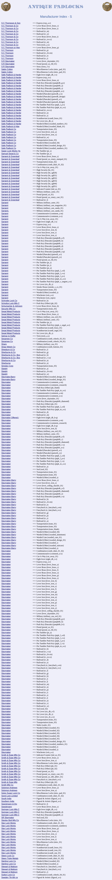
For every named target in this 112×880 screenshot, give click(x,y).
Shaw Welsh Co (8, 347)
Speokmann (6, 807)
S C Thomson (7, 50)
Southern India (7, 801)
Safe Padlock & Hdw (10, 126)
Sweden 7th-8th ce (9, 877)
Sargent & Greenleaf (10, 156)
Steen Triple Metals (9, 858)
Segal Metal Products (10, 311)
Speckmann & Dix (9, 804)
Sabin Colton (7, 69)
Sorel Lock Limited (9, 796)
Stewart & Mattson (9, 867)
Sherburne (6, 363)
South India (6, 799)
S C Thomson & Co (9, 26)
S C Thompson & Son (10, 23)
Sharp (4, 344)
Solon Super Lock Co (10, 793)
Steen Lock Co (7, 856)
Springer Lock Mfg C (10, 809)
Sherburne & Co (8, 352)
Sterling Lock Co (8, 861)
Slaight (4, 369)
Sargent (4, 203)
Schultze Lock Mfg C (10, 303)
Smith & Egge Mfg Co (10, 755)
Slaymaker (6, 382)
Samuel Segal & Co (10, 154)
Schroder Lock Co (9, 301)
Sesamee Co (7, 339)
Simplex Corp (7, 366)
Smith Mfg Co (7, 785)
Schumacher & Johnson (11, 306)
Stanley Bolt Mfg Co (10, 820)
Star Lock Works (8, 823)
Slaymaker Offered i (10, 418)
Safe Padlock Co (8, 129)
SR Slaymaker (7, 818)
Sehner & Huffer (8, 336)
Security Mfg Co (8, 309)
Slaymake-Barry (8, 377)
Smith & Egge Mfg (9, 782)
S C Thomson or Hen (10, 48)
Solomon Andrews (9, 788)
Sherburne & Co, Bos (10, 355)
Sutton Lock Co (8, 875)
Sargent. (5, 211)
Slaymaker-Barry (8, 480)
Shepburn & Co (8, 350)
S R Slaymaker (8, 61)
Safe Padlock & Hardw (11, 75)
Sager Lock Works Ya (10, 151)
